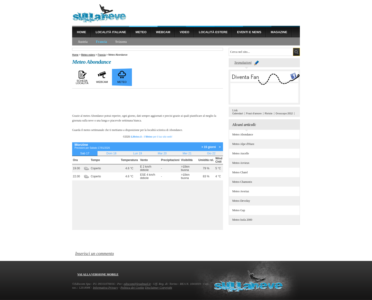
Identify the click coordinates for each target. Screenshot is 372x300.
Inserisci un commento (94, 253)
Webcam (163, 32)
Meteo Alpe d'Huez (243, 144)
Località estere (213, 32)
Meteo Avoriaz (240, 191)
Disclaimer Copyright (158, 287)
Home (81, 32)
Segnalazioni (242, 62)
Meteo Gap (238, 210)
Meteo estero (88, 55)
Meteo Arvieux (240, 163)
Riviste (269, 113)
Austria (83, 42)
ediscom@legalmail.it (137, 284)
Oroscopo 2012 (284, 113)
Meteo (140, 32)
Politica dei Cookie (132, 287)
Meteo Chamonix (242, 182)
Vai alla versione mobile (97, 274)
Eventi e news (249, 32)
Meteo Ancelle (240, 153)
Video (184, 32)
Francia (101, 42)
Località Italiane (111, 32)
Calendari (237, 113)
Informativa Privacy (105, 287)
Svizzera (121, 42)
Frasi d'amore (254, 113)
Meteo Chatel (240, 172)
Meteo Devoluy (241, 200)
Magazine (279, 32)
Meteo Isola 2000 (242, 219)
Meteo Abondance (242, 134)
